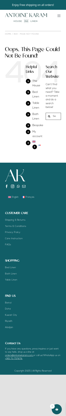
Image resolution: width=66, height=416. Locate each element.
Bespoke (37, 125)
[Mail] (24, 186)
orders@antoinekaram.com (19, 355)
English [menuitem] (15, 197)
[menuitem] (36, 142)
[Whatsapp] (18, 186)
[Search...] (53, 116)
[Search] (49, 116)
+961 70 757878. (14, 359)
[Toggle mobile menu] (59, 16)
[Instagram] (12, 186)
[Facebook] (6, 186)
